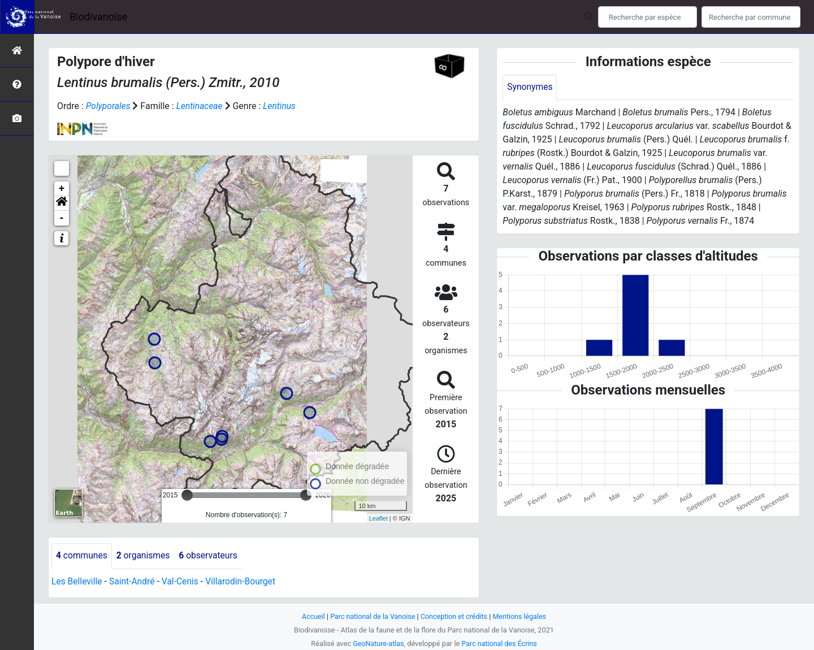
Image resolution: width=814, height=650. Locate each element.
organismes (145, 556)
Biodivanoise (98, 17)
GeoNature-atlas (377, 643)
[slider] (187, 495)
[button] (61, 203)
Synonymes (530, 87)
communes (82, 556)
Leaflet (378, 517)
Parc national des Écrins (500, 643)
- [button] (62, 218)
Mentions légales (521, 616)
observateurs (211, 556)
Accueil (311, 616)
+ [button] (62, 189)
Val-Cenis (183, 581)
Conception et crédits (455, 616)
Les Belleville (77, 581)
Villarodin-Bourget (244, 581)
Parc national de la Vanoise (371, 616)
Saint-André (133, 581)
